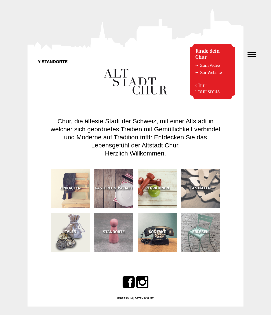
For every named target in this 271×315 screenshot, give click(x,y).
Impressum (125, 298)
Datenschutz (144, 298)
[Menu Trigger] (251, 54)
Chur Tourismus (207, 88)
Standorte (53, 61)
